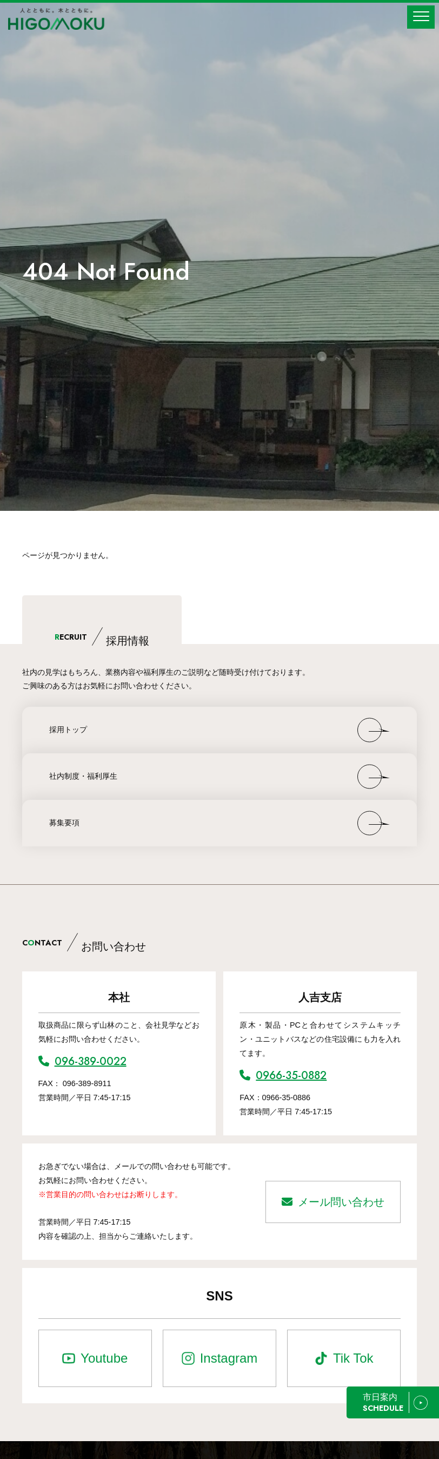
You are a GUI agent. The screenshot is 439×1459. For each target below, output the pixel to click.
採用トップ (68, 729)
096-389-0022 (82, 1061)
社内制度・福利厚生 (83, 776)
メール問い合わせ (333, 1202)
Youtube (104, 1358)
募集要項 (64, 822)
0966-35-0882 (283, 1075)
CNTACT (84, 942)
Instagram (229, 1358)
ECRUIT (102, 637)
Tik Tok (353, 1358)
